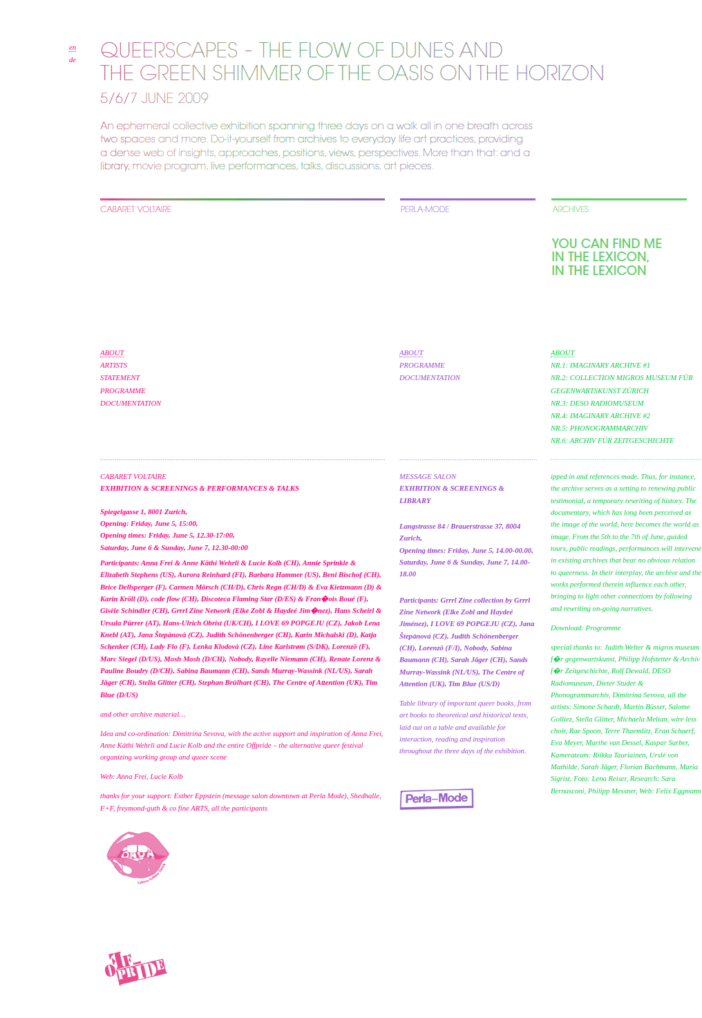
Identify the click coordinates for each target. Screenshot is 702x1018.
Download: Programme (585, 628)
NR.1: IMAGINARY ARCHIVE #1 (600, 365)
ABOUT (112, 353)
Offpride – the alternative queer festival (304, 745)
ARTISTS (113, 365)
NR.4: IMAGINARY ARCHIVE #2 (600, 416)
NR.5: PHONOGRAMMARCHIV (599, 428)
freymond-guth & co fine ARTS (162, 808)
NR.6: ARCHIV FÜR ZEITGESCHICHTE (612, 440)
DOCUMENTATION (130, 403)
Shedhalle (364, 796)
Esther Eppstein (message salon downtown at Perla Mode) (260, 796)
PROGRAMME (123, 391)
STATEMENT (120, 377)
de (72, 60)
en (72, 47)
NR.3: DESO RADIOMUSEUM (597, 403)
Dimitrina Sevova (199, 733)
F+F (106, 808)
